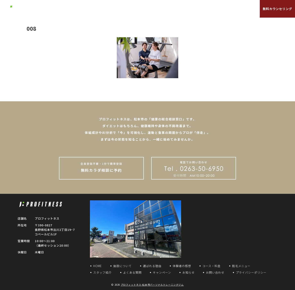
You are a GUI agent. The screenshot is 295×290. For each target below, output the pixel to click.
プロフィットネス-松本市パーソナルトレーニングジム (152, 284)
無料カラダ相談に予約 (101, 167)
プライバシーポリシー (251, 272)
